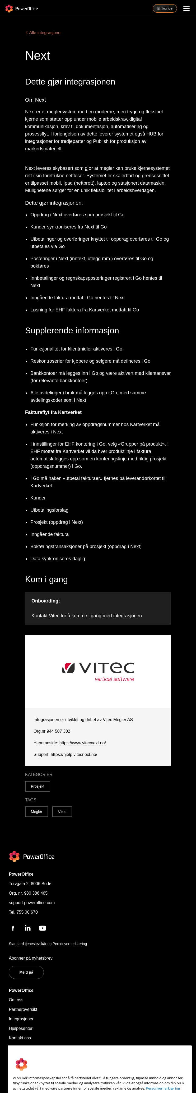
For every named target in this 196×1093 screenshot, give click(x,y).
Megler (36, 812)
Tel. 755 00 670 (23, 912)
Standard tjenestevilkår (27, 944)
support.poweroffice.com (32, 902)
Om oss (16, 1000)
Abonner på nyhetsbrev (30, 958)
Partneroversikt (23, 1009)
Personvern (19, 1047)
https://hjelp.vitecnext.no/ (74, 754)
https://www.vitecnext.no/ (82, 743)
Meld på (26, 972)
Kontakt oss (20, 1038)
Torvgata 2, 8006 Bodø (30, 883)
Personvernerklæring (70, 944)
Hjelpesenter (20, 1028)
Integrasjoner (21, 1019)
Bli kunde (164, 8)
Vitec (54, 615)
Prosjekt (37, 786)
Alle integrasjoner (43, 32)
